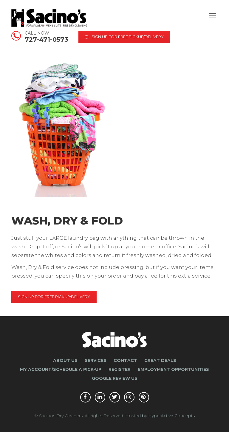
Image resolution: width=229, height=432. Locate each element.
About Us (65, 360)
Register (120, 369)
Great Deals (160, 360)
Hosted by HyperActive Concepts (160, 415)
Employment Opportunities (173, 369)
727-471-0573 (46, 36)
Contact (125, 360)
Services (95, 360)
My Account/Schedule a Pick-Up (60, 369)
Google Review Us (114, 378)
